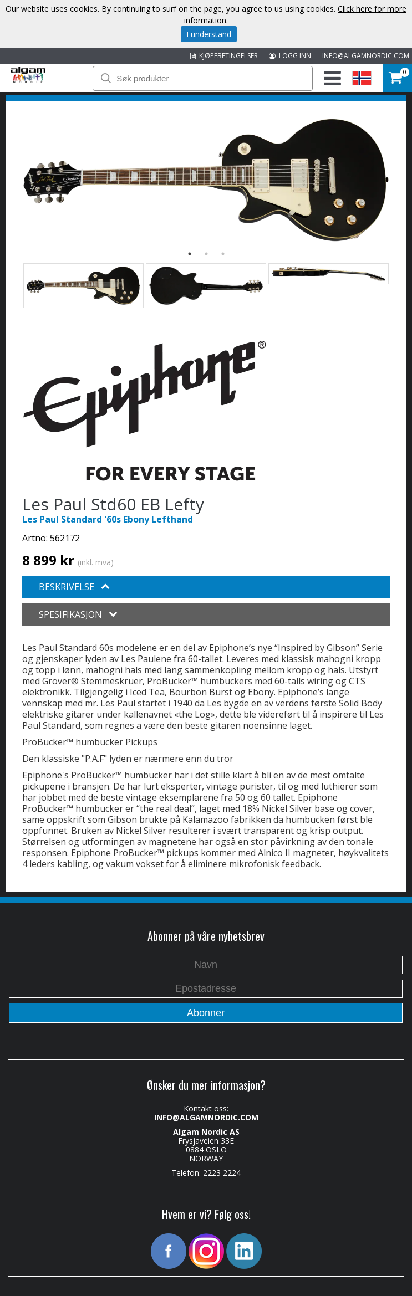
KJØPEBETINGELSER (224, 55)
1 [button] (189, 253)
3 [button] (222, 253)
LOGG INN (290, 55)
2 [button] (206, 253)
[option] (206, 180)
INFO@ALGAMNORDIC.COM (365, 55)
